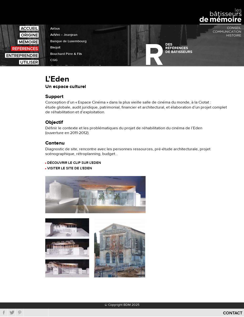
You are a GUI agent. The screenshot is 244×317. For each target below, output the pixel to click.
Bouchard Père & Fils (66, 54)
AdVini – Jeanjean (63, 35)
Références (25, 48)
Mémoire (28, 42)
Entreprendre (22, 55)
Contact (232, 313)
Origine (29, 35)
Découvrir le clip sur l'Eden (74, 163)
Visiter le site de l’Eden (69, 168)
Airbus (55, 28)
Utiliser (29, 62)
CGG (53, 60)
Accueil (29, 28)
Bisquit (55, 47)
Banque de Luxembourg (68, 41)
